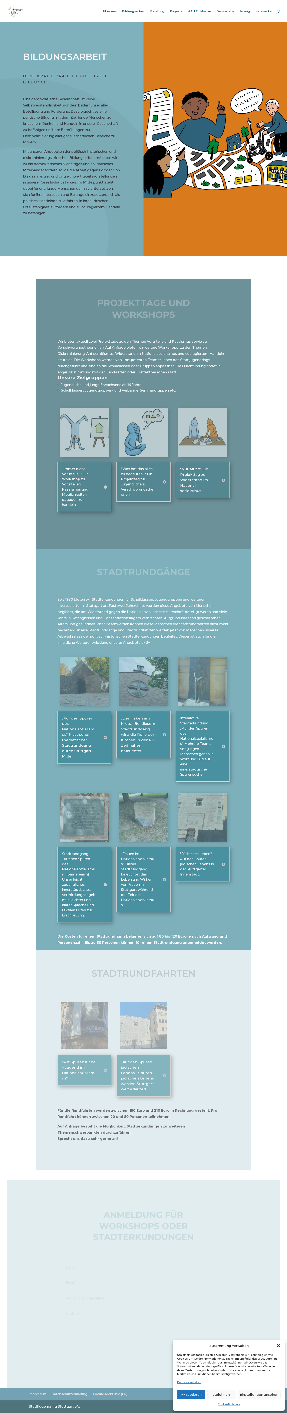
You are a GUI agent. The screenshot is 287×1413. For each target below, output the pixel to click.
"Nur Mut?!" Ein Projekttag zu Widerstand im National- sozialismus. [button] (194, 480)
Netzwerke (263, 11)
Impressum (37, 1394)
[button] (278, 1346)
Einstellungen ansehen (259, 1395)
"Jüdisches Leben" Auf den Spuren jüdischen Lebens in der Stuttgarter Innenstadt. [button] (197, 864)
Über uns (110, 11)
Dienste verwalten (189, 1382)
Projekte (176, 11)
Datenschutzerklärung (69, 1394)
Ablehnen (221, 1395)
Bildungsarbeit (133, 11)
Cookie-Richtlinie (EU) (110, 1394)
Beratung (157, 11)
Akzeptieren (191, 1395)
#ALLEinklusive (199, 11)
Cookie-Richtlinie (229, 1404)
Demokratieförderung (233, 11)
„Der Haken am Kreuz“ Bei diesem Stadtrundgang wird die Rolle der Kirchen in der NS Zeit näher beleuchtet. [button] (138, 734)
